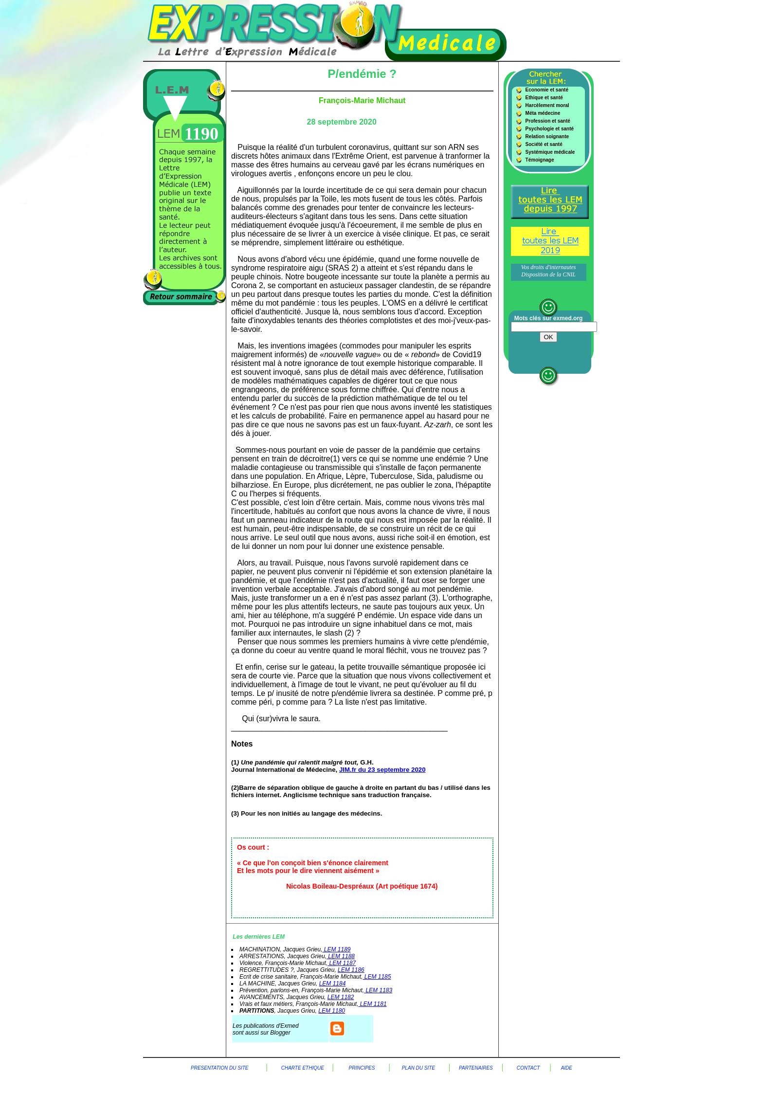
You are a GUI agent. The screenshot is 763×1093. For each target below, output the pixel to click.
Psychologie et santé (550, 128)
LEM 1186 (351, 969)
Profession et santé (548, 121)
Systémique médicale (550, 152)
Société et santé (544, 144)
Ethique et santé (544, 97)
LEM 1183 (378, 990)
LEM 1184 (332, 983)
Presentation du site (220, 1068)
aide (566, 1068)
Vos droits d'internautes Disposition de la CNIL (548, 271)
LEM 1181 (373, 1004)
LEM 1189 (336, 949)
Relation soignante (547, 136)
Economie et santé (547, 89)
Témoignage (540, 160)
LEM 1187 (341, 963)
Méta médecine (543, 113)
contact (528, 1068)
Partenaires (475, 1068)
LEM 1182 (340, 997)
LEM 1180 (331, 1010)
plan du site (418, 1068)
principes (361, 1068)
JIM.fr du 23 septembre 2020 (382, 769)
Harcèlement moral (547, 105)
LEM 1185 (377, 976)
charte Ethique (306, 1068)
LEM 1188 (341, 956)
